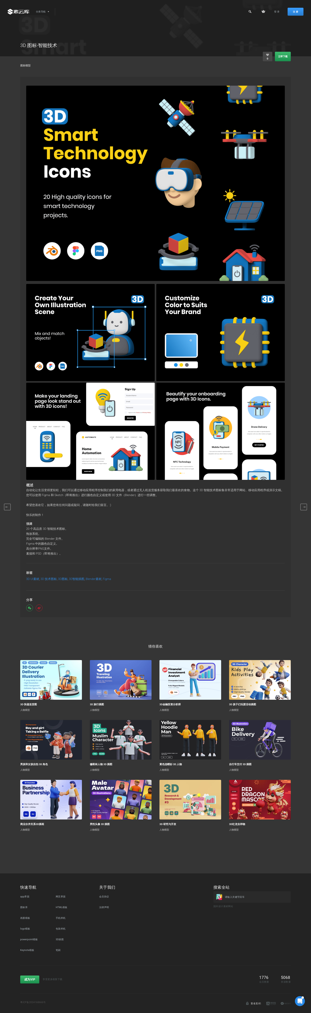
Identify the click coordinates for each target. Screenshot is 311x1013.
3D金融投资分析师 (170, 704)
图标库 (24, 907)
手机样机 (61, 918)
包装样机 (61, 928)
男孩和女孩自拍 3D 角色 (34, 764)
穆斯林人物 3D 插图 (101, 764)
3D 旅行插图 (97, 704)
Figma (107, 579)
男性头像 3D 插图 (100, 824)
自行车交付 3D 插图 (240, 764)
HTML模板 (61, 907)
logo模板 (25, 928)
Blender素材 (94, 579)
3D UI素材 (32, 579)
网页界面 (61, 896)
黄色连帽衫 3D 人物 (170, 764)
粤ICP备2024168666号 (33, 1002)
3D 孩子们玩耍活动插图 (242, 704)
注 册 (295, 12)
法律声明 (104, 907)
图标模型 (25, 65)
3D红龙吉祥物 (237, 824)
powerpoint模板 (29, 939)
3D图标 (63, 579)
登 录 (277, 11)
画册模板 (25, 918)
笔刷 (58, 950)
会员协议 (104, 896)
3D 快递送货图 (28, 704)
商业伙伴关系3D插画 (32, 824)
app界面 (24, 896)
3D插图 (60, 939)
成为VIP (29, 979)
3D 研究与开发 (167, 824)
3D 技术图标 (48, 579)
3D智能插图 (76, 579)
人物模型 (25, 710)
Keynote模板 (27, 950)
